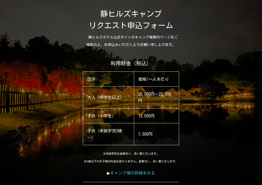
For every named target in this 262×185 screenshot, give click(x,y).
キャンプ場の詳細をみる (132, 173)
